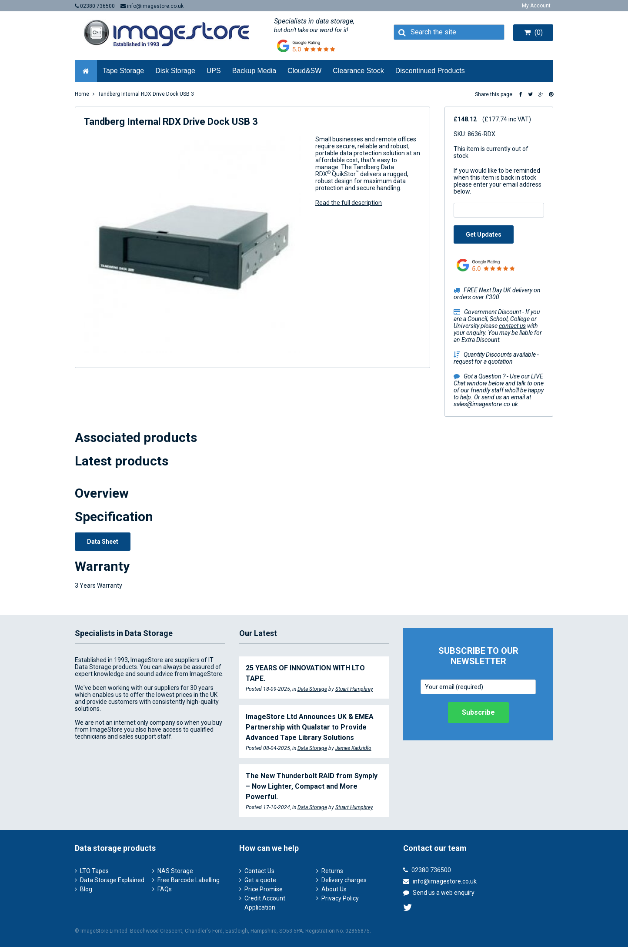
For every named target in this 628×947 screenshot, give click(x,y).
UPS (214, 70)
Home (82, 94)
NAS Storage (175, 870)
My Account (536, 6)
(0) (533, 32)
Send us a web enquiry (438, 892)
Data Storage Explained (112, 880)
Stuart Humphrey (354, 689)
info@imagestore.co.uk (152, 6)
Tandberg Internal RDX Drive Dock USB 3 (146, 94)
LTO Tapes (94, 870)
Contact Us (259, 870)
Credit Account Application (264, 903)
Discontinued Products (430, 70)
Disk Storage (175, 70)
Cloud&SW (304, 70)
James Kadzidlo (353, 748)
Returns (332, 870)
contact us (512, 325)
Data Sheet (102, 541)
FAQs (164, 889)
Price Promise (263, 889)
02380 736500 (95, 6)
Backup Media (254, 70)
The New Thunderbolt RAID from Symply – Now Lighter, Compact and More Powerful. (311, 786)
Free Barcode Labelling (188, 880)
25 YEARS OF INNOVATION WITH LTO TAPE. (305, 673)
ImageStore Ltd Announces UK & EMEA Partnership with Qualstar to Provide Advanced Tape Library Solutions (310, 727)
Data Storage (312, 689)
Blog (86, 889)
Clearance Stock (358, 70)
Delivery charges (344, 880)
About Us (334, 889)
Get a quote (260, 880)
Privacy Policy (340, 898)
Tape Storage (123, 70)
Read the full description (348, 202)
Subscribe (478, 712)
